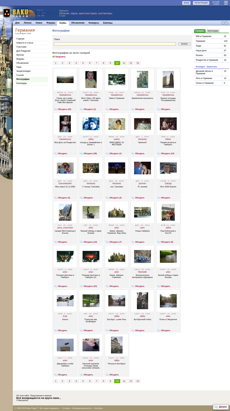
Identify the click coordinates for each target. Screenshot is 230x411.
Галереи (199, 31)
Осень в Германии (205, 83)
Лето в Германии (204, 78)
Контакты (98, 408)
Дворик (221, 407)
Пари (18, 67)
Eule (65, 316)
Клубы (62, 23)
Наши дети (201, 50)
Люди (198, 46)
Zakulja (168, 183)
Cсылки (20, 75)
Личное (28, 23)
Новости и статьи (24, 43)
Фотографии (22, 79)
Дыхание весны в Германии (204, 72)
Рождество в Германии (207, 60)
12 (131, 63)
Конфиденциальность (82, 408)
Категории (213, 31)
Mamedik (142, 272)
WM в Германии (203, 36)
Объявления (77, 23)
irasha (117, 139)
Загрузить (59, 56)
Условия (66, 408)
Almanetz (142, 139)
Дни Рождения (23, 51)
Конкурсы (94, 23)
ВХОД (186, 3)
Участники (21, 47)
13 (138, 63)
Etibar (168, 139)
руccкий (215, 2)
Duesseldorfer (65, 183)
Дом (17, 23)
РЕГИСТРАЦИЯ (201, 3)
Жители (20, 55)
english (216, 4)
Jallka (91, 139)
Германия (200, 41)
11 (124, 63)
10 (117, 63)
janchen (142, 183)
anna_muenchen (65, 227)
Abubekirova (65, 95)
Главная (20, 39)
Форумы (50, 23)
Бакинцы (108, 23)
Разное (199, 55)
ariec (91, 227)
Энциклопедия (23, 71)
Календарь (21, 83)
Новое (39, 23)
